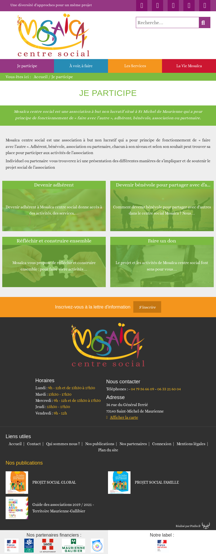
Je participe (27, 66)
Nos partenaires (133, 444)
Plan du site (108, 450)
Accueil (41, 77)
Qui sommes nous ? (63, 444)
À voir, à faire (81, 66)
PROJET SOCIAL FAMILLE (157, 482)
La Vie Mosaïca (189, 66)
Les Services (135, 66)
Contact (34, 444)
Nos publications (99, 444)
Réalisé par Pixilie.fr (188, 526)
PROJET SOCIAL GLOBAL (54, 482)
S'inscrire (147, 307)
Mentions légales (191, 444)
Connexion (161, 444)
